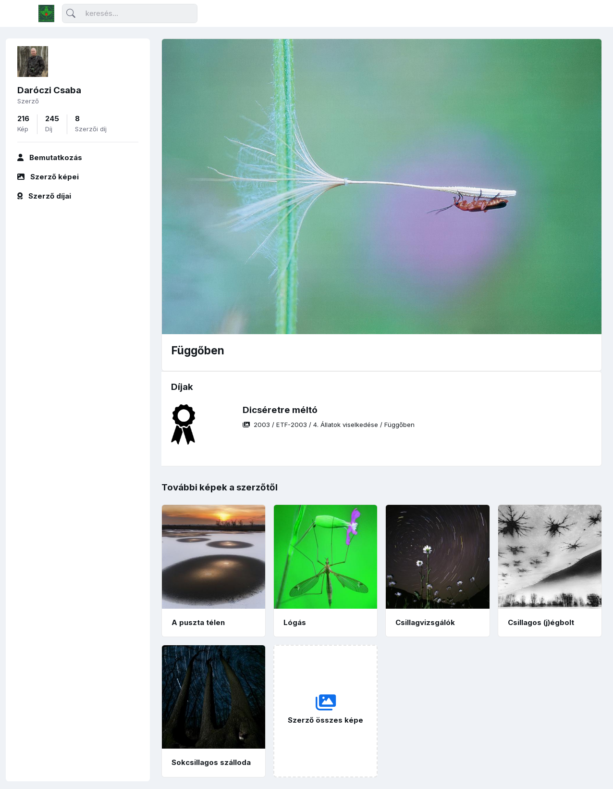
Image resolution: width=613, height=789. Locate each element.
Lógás (294, 622)
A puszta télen (198, 622)
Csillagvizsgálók (425, 622)
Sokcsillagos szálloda (211, 762)
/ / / (329, 424)
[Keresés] (129, 14)
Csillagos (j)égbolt (541, 622)
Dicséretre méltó (280, 409)
